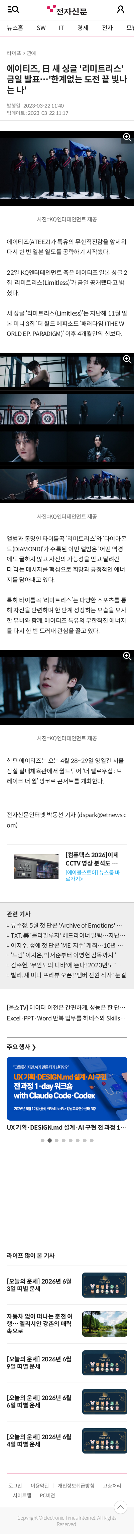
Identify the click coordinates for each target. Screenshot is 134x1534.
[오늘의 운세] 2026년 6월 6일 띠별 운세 (39, 1401)
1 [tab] (42, 1140)
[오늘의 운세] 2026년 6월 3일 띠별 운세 (39, 1285)
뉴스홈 (15, 28)
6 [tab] (78, 1140)
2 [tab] (49, 1140)
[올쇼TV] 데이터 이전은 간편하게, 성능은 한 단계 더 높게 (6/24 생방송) (67, 1007)
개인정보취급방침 (76, 1486)
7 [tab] (85, 1140)
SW (41, 28)
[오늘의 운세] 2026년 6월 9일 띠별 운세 (39, 1363)
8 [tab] (92, 1140)
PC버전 (47, 1495)
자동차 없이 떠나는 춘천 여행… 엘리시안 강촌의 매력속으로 (40, 1324)
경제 (82, 28)
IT (61, 28)
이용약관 (40, 1486)
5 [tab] (71, 1140)
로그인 (15, 1486)
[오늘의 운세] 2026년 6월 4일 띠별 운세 (39, 1440)
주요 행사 (21, 1047)
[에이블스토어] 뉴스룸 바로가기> (92, 876)
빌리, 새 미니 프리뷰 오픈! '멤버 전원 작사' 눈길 (68, 975)
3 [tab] (56, 1140)
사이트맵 (22, 1495)
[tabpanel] (67, 1096)
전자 (107, 28)
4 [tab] (63, 1140)
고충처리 (112, 1486)
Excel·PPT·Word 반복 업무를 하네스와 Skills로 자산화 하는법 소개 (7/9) (67, 1018)
